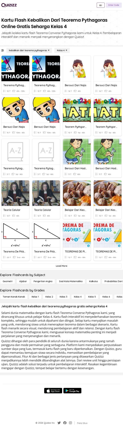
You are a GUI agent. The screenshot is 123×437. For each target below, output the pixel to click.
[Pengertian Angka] (43, 281)
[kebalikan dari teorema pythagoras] (29, 50)
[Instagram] (70, 422)
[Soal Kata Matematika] (70, 281)
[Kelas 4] (62, 50)
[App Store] (53, 390)
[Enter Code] (114, 5)
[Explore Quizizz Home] (9, 5)
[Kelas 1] (35, 296)
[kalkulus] (93, 281)
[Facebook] (64, 422)
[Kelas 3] (63, 296)
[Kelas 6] (106, 296)
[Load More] (61, 265)
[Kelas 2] (49, 296)
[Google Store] (72, 390)
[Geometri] (7, 281)
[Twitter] (59, 422)
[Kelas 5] (92, 296)
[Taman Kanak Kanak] (14, 296)
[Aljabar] (23, 281)
